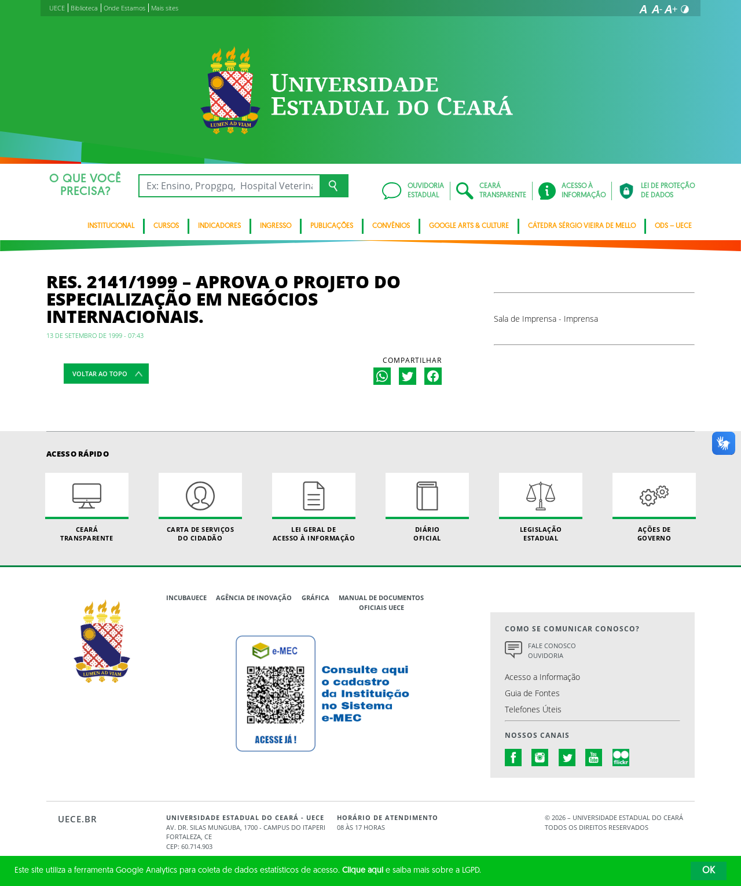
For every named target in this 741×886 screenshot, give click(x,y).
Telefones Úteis (533, 709)
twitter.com (567, 757)
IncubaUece (186, 597)
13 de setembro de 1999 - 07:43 (95, 335)
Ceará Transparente (87, 507)
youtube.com (594, 757)
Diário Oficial (427, 507)
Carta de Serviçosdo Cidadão (200, 507)
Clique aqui (362, 870)
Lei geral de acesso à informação (313, 507)
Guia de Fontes (532, 693)
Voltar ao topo (99, 373)
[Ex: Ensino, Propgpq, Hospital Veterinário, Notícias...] (229, 185)
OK (708, 871)
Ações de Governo (654, 507)
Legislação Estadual (540, 507)
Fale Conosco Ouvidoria (552, 650)
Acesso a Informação (542, 676)
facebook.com (513, 757)
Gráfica (315, 597)
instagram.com (540, 757)
